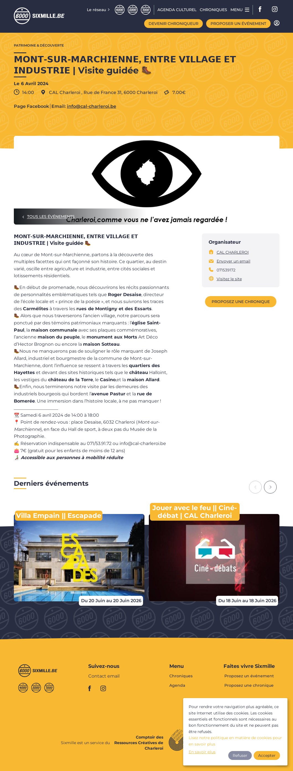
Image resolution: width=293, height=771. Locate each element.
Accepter (267, 755)
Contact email (104, 676)
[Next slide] (270, 487)
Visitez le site (229, 278)
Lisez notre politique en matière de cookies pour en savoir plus (235, 740)
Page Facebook (31, 106)
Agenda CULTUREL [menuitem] (176, 10)
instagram (275, 9)
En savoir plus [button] (202, 751)
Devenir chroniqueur (173, 23)
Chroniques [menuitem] (213, 10)
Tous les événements (51, 216)
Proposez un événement (249, 676)
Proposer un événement (238, 23)
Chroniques (181, 676)
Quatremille (120, 10)
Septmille (146, 10)
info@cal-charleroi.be (91, 106)
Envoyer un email (233, 261)
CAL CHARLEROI (233, 252)
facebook (261, 9)
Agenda (177, 685)
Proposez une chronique (241, 301)
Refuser (240, 755)
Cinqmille (133, 10)
